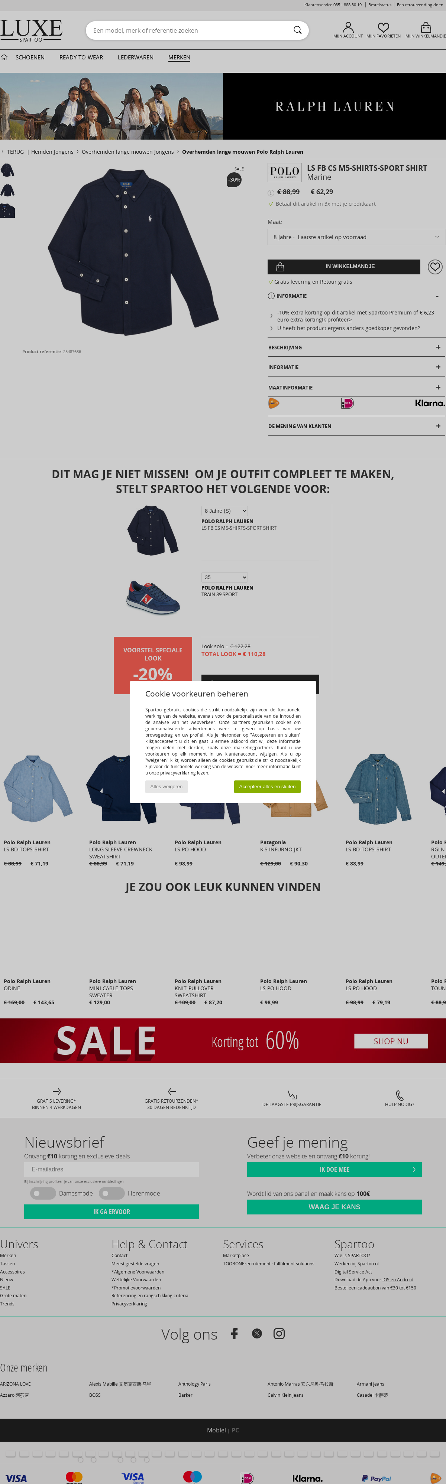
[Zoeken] (297, 30)
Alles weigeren (167, 786)
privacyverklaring (178, 773)
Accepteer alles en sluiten (267, 786)
